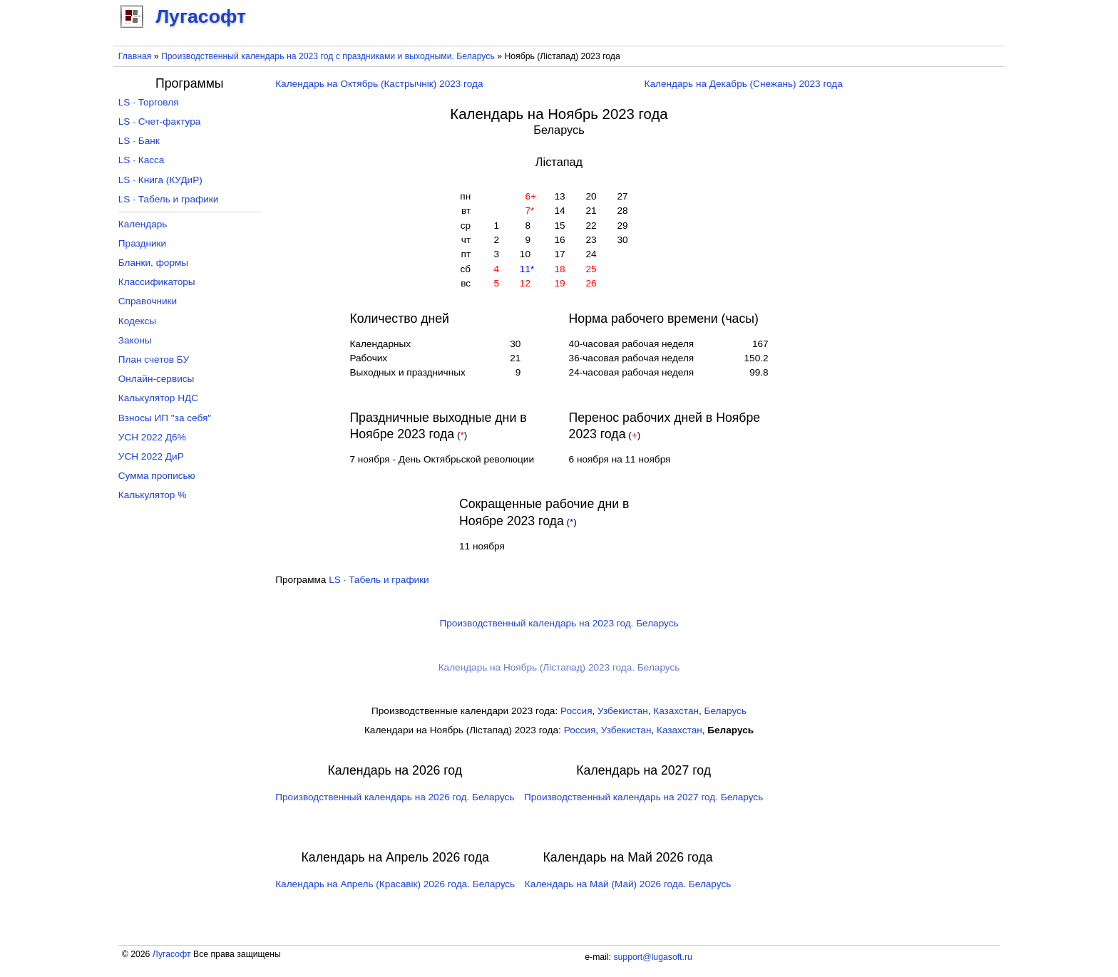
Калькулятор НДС (158, 398)
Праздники (142, 243)
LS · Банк (139, 140)
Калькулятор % (152, 495)
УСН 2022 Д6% (152, 437)
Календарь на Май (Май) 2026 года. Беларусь (628, 884)
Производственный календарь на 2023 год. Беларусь (558, 623)
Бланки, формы (153, 262)
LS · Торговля (148, 102)
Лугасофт (172, 954)
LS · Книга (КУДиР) (160, 180)
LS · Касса (141, 160)
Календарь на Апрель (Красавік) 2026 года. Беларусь (395, 884)
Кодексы (137, 321)
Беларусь (725, 710)
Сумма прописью (156, 475)
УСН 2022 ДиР (151, 456)
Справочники (147, 301)
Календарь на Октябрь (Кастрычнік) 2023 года (379, 83)
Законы (135, 340)
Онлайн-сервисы (156, 378)
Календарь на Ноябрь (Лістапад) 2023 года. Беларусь (559, 667)
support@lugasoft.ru (652, 957)
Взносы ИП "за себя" (164, 418)
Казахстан (676, 710)
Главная (135, 56)
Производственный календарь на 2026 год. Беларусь (394, 797)
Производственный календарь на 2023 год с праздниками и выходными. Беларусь (328, 56)
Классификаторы (156, 281)
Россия (576, 710)
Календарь (143, 224)
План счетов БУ (153, 359)
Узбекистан (623, 710)
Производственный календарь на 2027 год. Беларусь (643, 797)
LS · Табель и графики (379, 579)
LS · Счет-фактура (159, 121)
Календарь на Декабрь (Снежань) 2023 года (744, 83)
